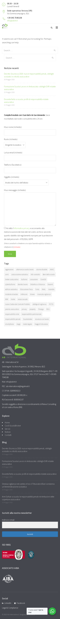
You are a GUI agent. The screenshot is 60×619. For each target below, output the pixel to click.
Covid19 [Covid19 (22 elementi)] (43, 279)
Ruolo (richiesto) (14, 142)
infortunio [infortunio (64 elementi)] (24, 294)
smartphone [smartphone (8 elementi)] (9, 324)
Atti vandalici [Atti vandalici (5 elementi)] (35, 274)
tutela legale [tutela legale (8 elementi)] (27, 324)
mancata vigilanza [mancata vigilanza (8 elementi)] (44, 294)
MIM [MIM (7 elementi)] (6, 299)
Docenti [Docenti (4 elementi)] (50, 284)
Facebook (21, 603)
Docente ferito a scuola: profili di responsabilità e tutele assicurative (29, 474)
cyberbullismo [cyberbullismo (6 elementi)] (10, 284)
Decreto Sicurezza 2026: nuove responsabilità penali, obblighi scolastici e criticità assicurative (29, 75)
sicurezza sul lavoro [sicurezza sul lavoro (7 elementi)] (42, 319)
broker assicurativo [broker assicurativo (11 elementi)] (11, 279)
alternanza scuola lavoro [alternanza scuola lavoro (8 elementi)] (24, 269)
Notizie (7, 432)
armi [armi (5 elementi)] (7, 274)
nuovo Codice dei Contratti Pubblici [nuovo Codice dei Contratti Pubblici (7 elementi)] (17, 304)
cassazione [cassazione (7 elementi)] (34, 279)
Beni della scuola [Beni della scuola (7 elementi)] (49, 274)
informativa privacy (22, 228)
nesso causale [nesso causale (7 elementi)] (22, 299)
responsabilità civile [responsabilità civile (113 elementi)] (12, 314)
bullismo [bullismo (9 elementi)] (24, 279)
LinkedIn (7, 603)
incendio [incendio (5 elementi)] (51, 289)
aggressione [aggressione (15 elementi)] (9, 269)
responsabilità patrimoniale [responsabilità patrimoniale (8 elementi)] (31, 314)
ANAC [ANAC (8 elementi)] (52, 269)
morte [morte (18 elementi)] (13, 299)
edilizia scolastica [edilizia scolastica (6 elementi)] (11, 289)
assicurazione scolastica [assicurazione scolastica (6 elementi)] (19, 274)
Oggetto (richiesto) (26, 180)
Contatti (8, 435)
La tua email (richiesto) (30, 155)
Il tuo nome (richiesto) (30, 130)
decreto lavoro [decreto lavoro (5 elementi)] (23, 284)
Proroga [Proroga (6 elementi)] (41, 309)
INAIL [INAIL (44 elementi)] (44, 289)
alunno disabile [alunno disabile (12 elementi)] (41, 269)
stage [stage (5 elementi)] (18, 324)
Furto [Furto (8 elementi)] (37, 289)
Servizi (7, 429)
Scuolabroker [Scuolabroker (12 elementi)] (27, 319)
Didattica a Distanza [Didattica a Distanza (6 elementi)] (37, 284)
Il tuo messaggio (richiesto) (30, 207)
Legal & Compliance (10, 608)
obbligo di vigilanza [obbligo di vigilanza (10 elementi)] (39, 304)
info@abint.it (12, 20)
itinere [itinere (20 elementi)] (32, 294)
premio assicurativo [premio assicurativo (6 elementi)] (12, 309)
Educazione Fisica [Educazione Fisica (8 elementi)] (26, 289)
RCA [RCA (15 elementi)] (47, 309)
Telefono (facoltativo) (30, 167)
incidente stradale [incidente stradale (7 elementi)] (11, 294)
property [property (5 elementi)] (32, 309)
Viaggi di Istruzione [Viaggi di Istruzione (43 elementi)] (41, 324)
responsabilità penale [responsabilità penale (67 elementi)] (12, 319)
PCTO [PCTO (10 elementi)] (51, 304)
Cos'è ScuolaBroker (13, 425)
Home (7, 422)
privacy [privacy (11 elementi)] (24, 309)
